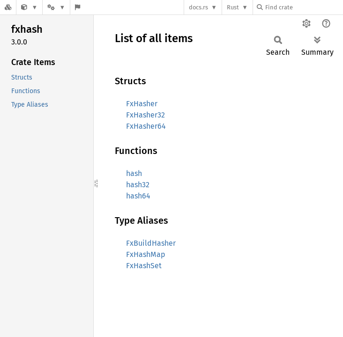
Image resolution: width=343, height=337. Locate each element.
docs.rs (198, 7)
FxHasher (141, 103)
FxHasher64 (146, 126)
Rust (233, 7)
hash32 (137, 184)
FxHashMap (145, 254)
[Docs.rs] (8, 7)
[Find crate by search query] (303, 7)
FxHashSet (144, 265)
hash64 (138, 195)
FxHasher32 (145, 114)
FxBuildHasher (151, 243)
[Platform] (56, 7)
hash (134, 173)
